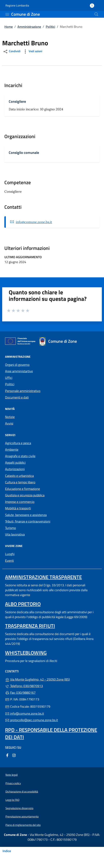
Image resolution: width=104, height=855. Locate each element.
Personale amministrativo (22, 390)
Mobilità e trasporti (18, 508)
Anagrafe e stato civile (20, 456)
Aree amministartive (19, 371)
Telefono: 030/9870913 (24, 685)
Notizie (10, 416)
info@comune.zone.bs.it (34, 222)
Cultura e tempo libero (20, 482)
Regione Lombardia (17, 5)
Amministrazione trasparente (43, 577)
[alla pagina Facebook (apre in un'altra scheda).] (7, 755)
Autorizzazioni (15, 469)
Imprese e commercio (19, 501)
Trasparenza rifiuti (30, 626)
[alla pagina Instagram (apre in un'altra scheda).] (14, 755)
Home (8, 26)
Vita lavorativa (15, 534)
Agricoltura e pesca (18, 443)
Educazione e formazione (22, 488)
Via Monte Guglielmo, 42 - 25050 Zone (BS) (52, 679)
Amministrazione (29, 26)
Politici (50, 26)
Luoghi (10, 553)
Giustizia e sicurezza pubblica (24, 495)
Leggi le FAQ (12, 800)
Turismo (10, 527)
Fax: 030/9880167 (20, 692)
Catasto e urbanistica (19, 475)
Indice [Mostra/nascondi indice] (7, 850)
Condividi (12, 51)
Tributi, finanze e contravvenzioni (27, 521)
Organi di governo (17, 364)
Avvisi (9, 423)
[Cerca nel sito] (96, 14)
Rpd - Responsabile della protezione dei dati (51, 733)
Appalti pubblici (15, 462)
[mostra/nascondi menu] (7, 14)
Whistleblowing (26, 653)
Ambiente (11, 449)
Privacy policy (13, 783)
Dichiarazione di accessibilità (21, 791)
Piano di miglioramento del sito (23, 825)
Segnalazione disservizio (19, 808)
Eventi (9, 560)
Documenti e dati (17, 397)
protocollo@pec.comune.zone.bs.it (31, 720)
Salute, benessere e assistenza (26, 514)
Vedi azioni (32, 51)
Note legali (11, 775)
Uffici (8, 377)
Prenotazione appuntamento (22, 816)
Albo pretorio (23, 604)
